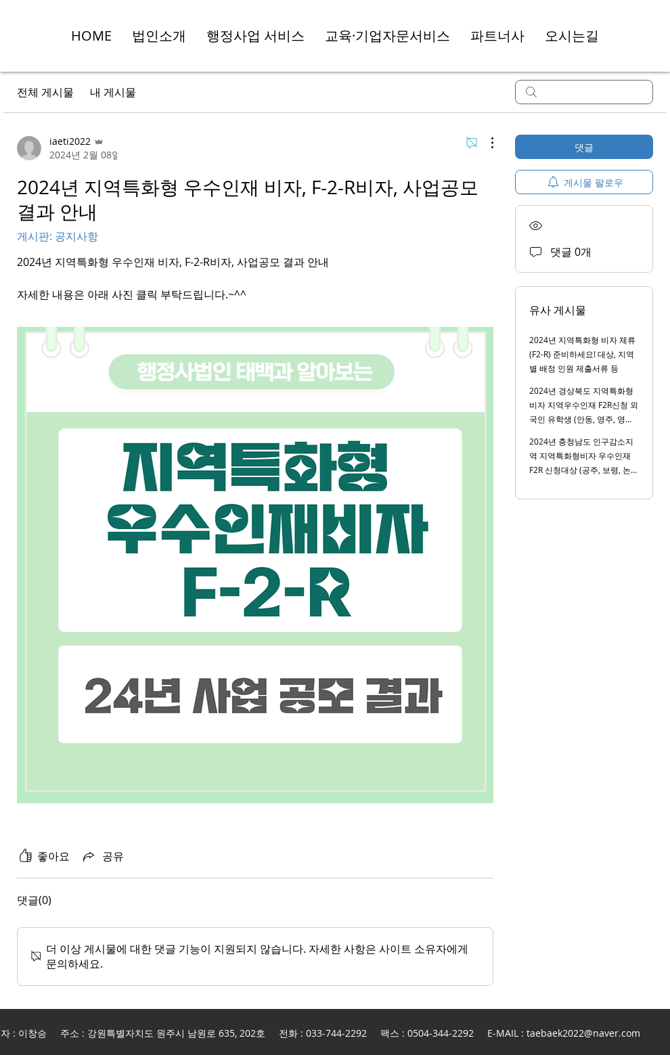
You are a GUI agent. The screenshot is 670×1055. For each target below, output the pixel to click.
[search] (584, 92)
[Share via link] (102, 856)
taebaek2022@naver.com (583, 1033)
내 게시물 (113, 92)
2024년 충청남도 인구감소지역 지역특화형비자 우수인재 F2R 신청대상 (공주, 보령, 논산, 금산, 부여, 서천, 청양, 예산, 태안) (581, 469)
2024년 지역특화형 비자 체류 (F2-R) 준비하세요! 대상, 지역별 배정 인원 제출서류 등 (582, 354)
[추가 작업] (485, 143)
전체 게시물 (45, 92)
